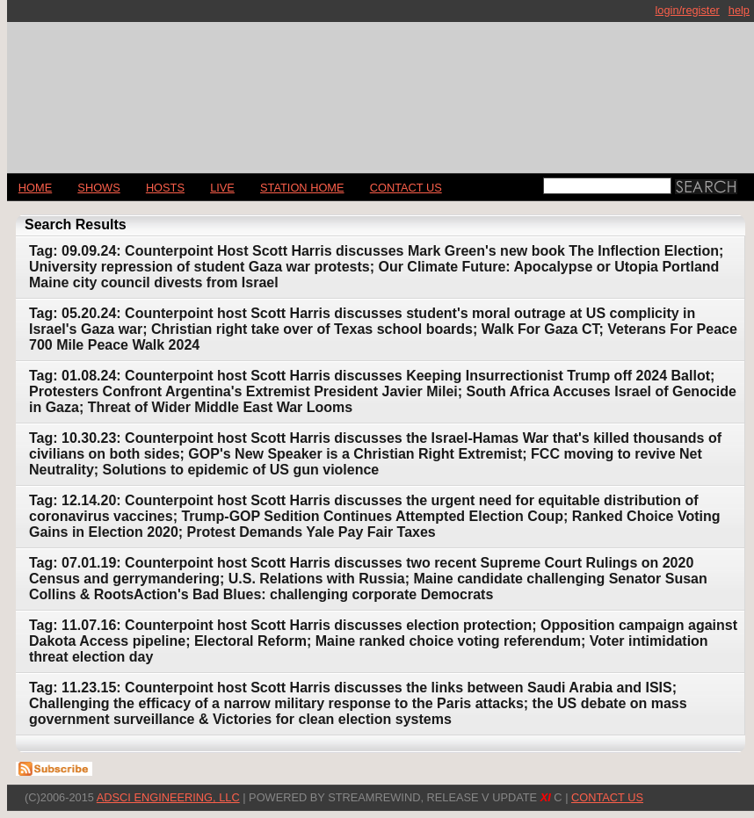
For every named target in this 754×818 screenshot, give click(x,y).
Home (35, 187)
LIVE (222, 187)
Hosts (165, 187)
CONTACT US (406, 187)
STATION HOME (302, 187)
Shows (98, 187)
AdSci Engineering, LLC (168, 797)
